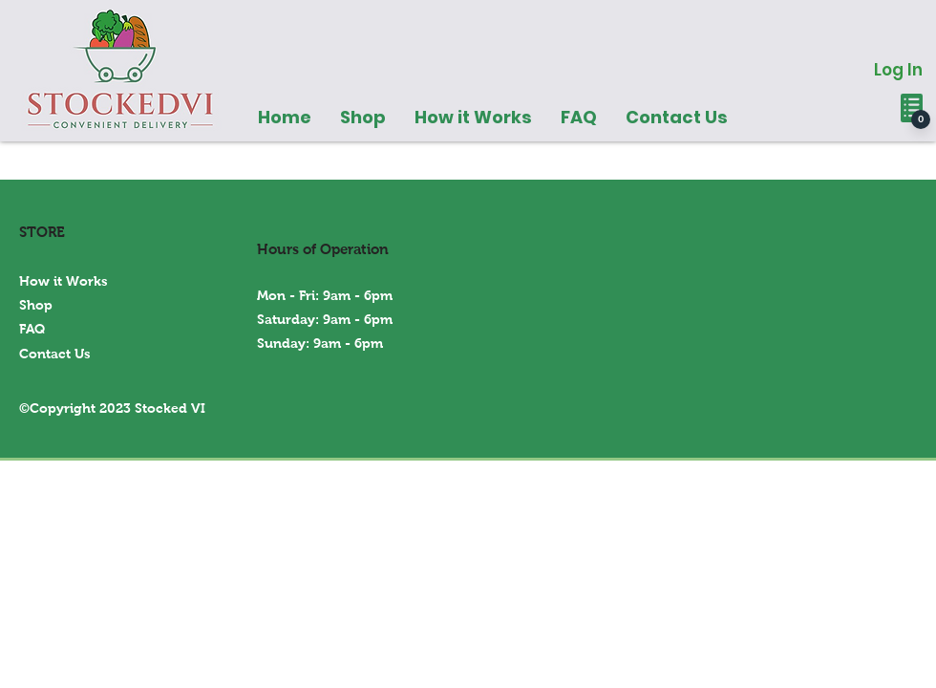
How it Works (63, 281)
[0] (920, 119)
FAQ (32, 328)
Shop (36, 304)
